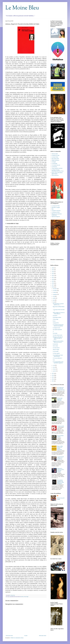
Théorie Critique (56, 349)
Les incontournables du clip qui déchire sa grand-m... (58, 362)
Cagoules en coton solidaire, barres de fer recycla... (58, 342)
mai (54, 302)
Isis (57, 416)
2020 (53, 279)
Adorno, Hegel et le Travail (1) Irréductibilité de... (58, 313)
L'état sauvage (55, 319)
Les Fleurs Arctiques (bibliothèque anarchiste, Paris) (57, 170)
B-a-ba (54, 321)
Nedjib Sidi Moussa (55, 160)
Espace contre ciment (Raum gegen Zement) (57, 173)
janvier (54, 371)
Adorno (22, 596)
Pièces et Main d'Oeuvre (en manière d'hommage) (60, 448)
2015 (53, 373)
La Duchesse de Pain (56, 212)
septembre (55, 294)
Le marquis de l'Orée (56, 205)
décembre (55, 288)
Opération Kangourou (56, 216)
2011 (53, 381)
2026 (53, 267)
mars (54, 367)
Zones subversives (55, 175)
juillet (54, 298)
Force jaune (55, 333)
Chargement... (53, 261)
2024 (53, 271)
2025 (53, 269)
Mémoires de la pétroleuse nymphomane (57, 214)
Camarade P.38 (55, 322)
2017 (53, 285)
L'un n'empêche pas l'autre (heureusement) (58, 356)
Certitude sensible (60, 426)
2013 (53, 377)
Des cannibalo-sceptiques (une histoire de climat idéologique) (60, 482)
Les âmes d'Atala (55, 157)
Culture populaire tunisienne (57, 168)
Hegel (27, 596)
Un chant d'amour (56, 347)
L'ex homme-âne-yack (56, 165)
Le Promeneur (54, 166)
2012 (53, 379)
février (54, 369)
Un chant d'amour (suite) (57, 335)
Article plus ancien (42, 635)
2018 (53, 283)
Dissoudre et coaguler (56, 207)
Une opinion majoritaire (57, 329)
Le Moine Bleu (22, 8)
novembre (55, 290)
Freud (25, 596)
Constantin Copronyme (56, 210)
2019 (53, 281)
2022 (53, 275)
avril (54, 365)
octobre (54, 292)
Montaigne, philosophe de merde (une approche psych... (58, 338)
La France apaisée (56, 353)
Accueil (25, 635)
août (54, 296)
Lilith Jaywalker (55, 153)
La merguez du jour (56, 327)
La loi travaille (55, 351)
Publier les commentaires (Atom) (17, 637)
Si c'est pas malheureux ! (57, 358)
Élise (53, 209)
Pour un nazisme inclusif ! (60, 436)
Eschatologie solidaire (57, 317)
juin (54, 300)
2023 (53, 273)
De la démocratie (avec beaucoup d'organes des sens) (60, 388)
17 (53, 331)
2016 (53, 287)
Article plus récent (9, 635)
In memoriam (55, 344)
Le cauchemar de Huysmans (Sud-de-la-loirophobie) (58, 325)
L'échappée (54, 161)
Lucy (54, 359)
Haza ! (58, 409)
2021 (53, 277)
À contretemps (54, 163)
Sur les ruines (55, 345)
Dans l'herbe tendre (55, 158)
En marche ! (55, 315)
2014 (53, 375)
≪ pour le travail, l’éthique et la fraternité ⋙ (60, 458)
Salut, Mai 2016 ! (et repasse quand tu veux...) (58, 304)
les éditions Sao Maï (55, 155)
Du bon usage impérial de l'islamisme (59, 399)
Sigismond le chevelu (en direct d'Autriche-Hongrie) (60, 470)
